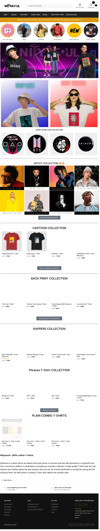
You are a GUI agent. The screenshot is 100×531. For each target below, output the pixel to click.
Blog (52, 512)
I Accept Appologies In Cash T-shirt (87, 397)
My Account (80, 5)
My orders (7, 507)
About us (7, 515)
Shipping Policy (33, 504)
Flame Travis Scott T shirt (61, 354)
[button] (2, 60)
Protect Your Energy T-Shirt (36, 304)
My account (8, 504)
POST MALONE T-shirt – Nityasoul (10, 355)
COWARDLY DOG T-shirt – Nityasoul (86, 255)
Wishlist (7, 512)
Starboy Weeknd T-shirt (35, 354)
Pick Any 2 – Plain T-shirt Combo (36, 442)
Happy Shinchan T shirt (10, 254)
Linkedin (54, 509)
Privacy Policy (33, 507)
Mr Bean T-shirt (57, 254)
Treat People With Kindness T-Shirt (61, 305)
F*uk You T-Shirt (8, 304)
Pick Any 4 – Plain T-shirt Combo (11, 442)
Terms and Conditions (35, 509)
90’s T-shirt (31, 396)
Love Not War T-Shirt (84, 304)
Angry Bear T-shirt (33, 254)
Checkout (91, 5)
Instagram (54, 507)
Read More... (8, 480)
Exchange (7, 509)
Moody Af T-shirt (8, 396)
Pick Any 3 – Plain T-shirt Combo (61, 442)
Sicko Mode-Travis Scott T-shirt (86, 355)
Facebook (54, 504)
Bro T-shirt (55, 396)
